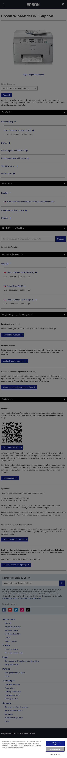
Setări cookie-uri (55, 754)
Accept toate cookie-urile (55, 743)
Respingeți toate (55, 749)
